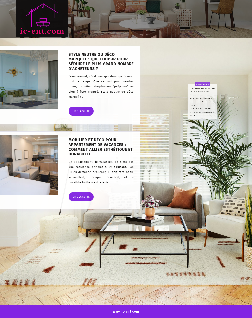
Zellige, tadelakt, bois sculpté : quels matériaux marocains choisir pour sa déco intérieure (202, 124)
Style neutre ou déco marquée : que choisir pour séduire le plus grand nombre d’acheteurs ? (52, 61)
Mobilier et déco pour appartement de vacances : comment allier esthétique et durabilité (52, 146)
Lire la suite (34, 112)
